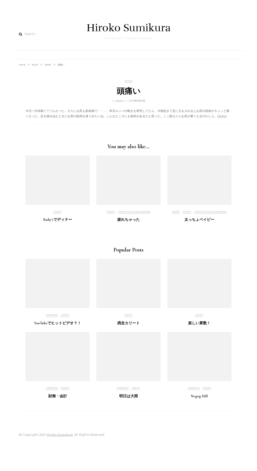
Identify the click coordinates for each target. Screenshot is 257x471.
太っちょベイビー (199, 219)
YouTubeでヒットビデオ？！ (57, 323)
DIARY (128, 81)
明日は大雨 (128, 396)
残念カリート (128, 323)
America (52, 315)
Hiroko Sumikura (129, 27)
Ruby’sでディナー (57, 219)
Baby (176, 211)
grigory (120, 100)
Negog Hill (199, 396)
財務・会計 (57, 396)
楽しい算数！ (199, 323)
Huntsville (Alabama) (134, 211)
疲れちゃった (128, 219)
